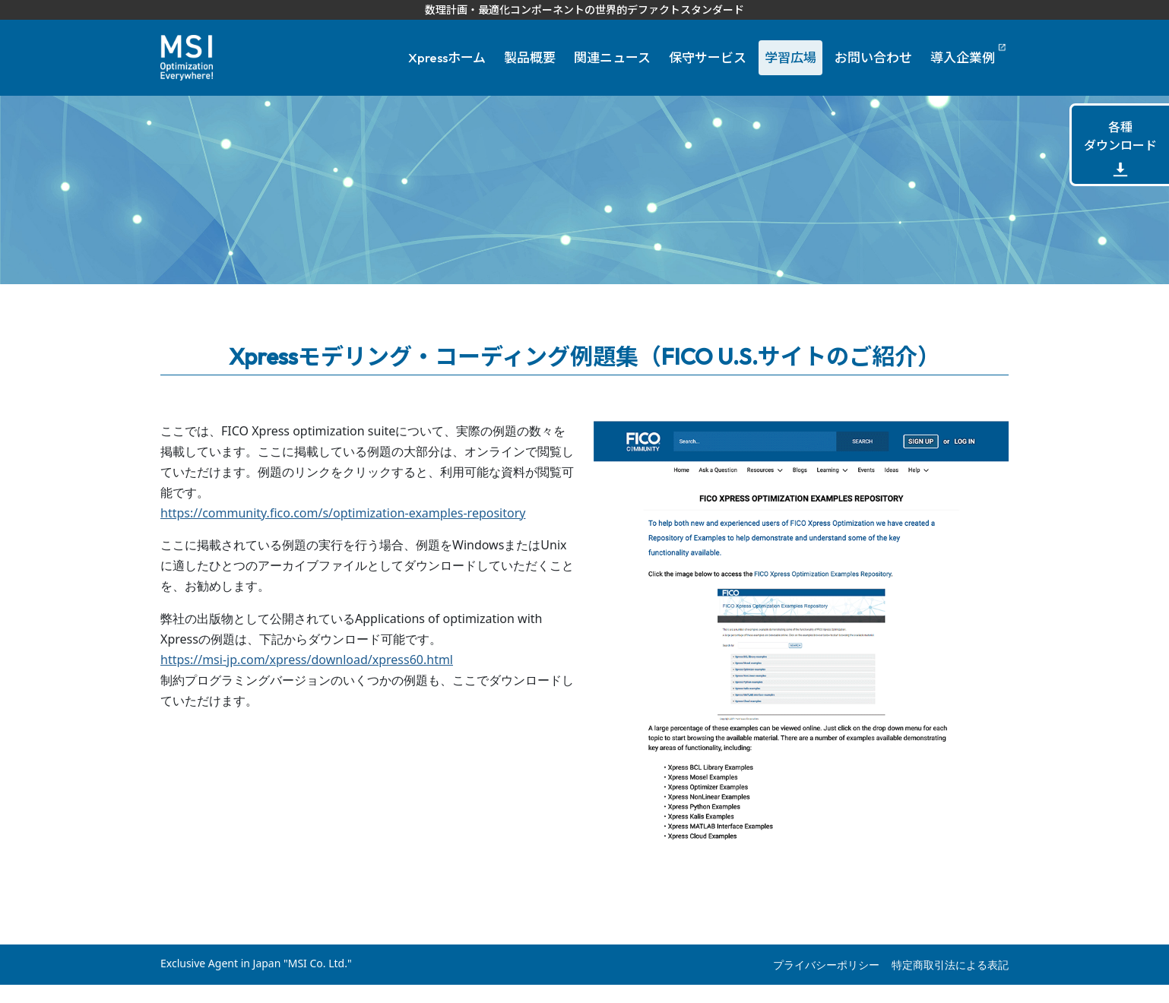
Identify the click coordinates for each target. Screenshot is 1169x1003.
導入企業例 (962, 57)
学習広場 (790, 57)
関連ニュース (612, 57)
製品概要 (530, 57)
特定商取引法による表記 (950, 964)
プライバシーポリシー (826, 964)
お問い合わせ (873, 57)
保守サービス (707, 57)
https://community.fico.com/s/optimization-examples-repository (342, 513)
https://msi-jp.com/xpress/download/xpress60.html (306, 659)
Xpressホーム (447, 57)
